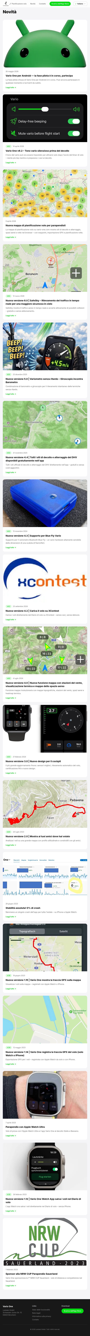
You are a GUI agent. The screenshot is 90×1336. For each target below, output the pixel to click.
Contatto (42, 4)
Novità (32, 4)
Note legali (36, 1313)
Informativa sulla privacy (41, 1316)
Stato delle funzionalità (41, 1310)
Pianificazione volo (18, 4)
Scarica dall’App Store (60, 4)
